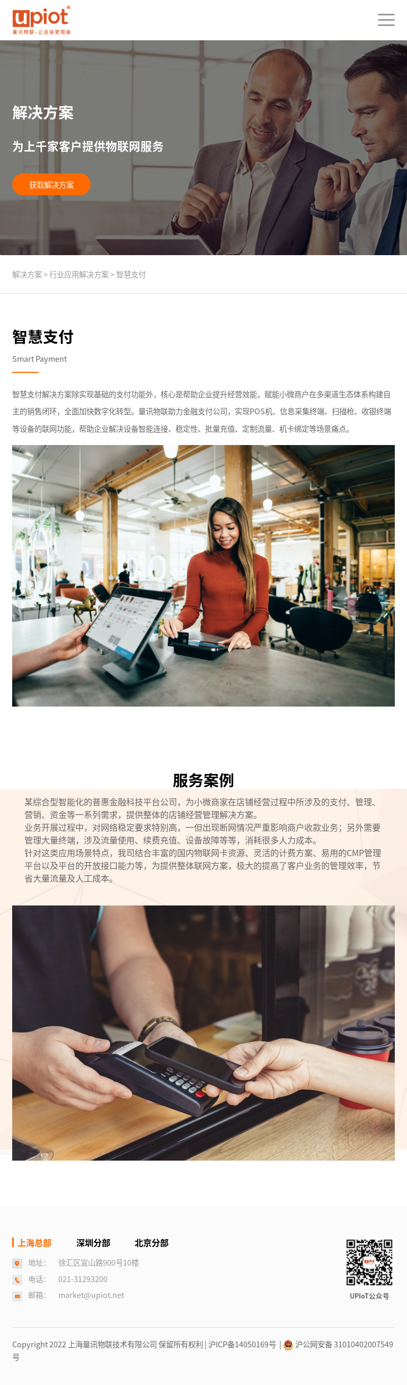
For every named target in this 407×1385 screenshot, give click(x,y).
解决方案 (27, 274)
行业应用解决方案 (79, 274)
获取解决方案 (51, 184)
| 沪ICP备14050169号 (242, 1343)
